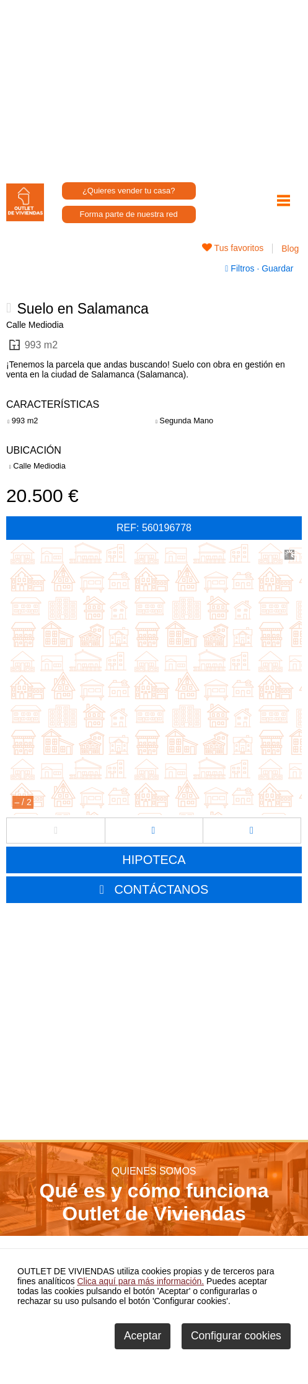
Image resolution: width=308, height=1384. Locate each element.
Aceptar (142, 1335)
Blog (290, 248)
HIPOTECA (153, 859)
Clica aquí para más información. (141, 1281)
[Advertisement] (154, 87)
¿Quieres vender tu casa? (128, 190)
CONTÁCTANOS (162, 889)
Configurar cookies (236, 1335)
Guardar (276, 268)
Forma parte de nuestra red (129, 214)
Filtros (241, 268)
